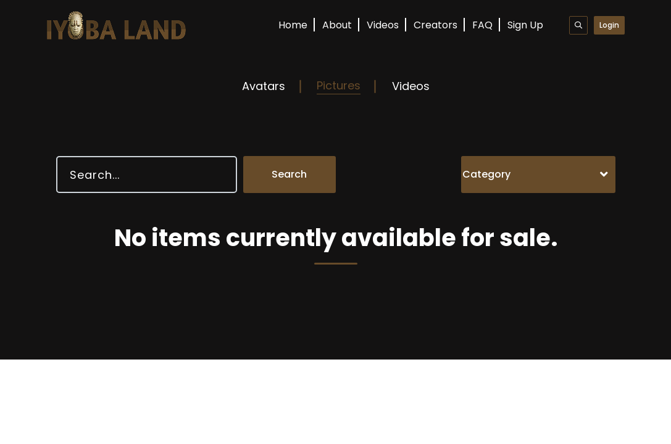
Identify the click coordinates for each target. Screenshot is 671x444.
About (337, 25)
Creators (435, 25)
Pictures (339, 85)
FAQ (482, 25)
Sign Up (525, 25)
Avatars (263, 86)
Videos (383, 25)
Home (292, 25)
